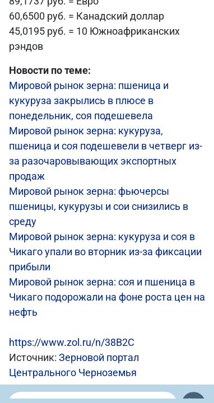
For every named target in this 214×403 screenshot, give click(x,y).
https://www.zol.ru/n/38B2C (71, 342)
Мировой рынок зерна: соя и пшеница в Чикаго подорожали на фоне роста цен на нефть (107, 297)
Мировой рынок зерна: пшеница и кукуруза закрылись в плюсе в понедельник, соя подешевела (89, 100)
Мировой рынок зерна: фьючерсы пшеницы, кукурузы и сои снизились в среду (98, 206)
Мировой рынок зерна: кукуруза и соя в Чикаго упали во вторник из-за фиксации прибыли (105, 252)
